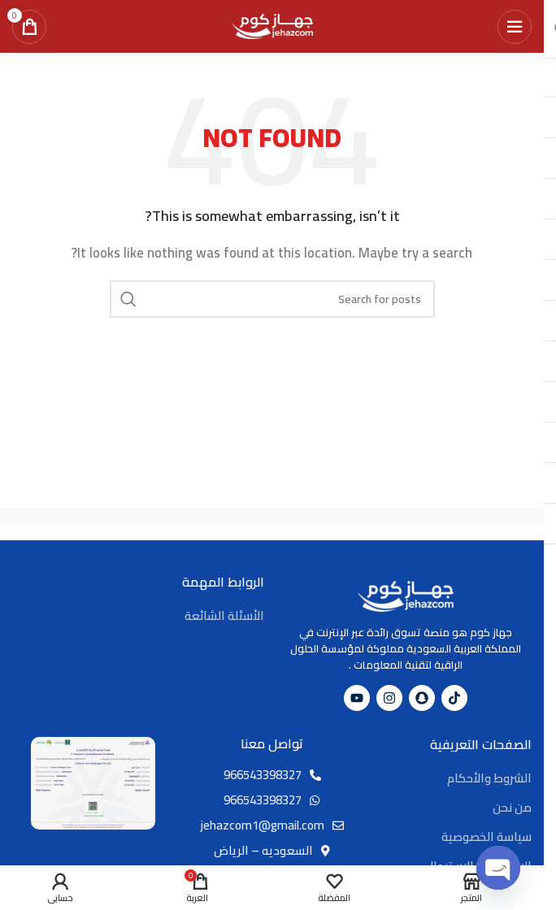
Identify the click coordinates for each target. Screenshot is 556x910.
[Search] (272, 299)
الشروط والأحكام (489, 777)
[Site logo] (272, 25)
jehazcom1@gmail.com (262, 825)
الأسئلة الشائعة (224, 615)
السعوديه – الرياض (263, 850)
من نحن (512, 807)
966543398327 (263, 774)
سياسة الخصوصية (486, 836)
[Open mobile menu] (514, 27)
